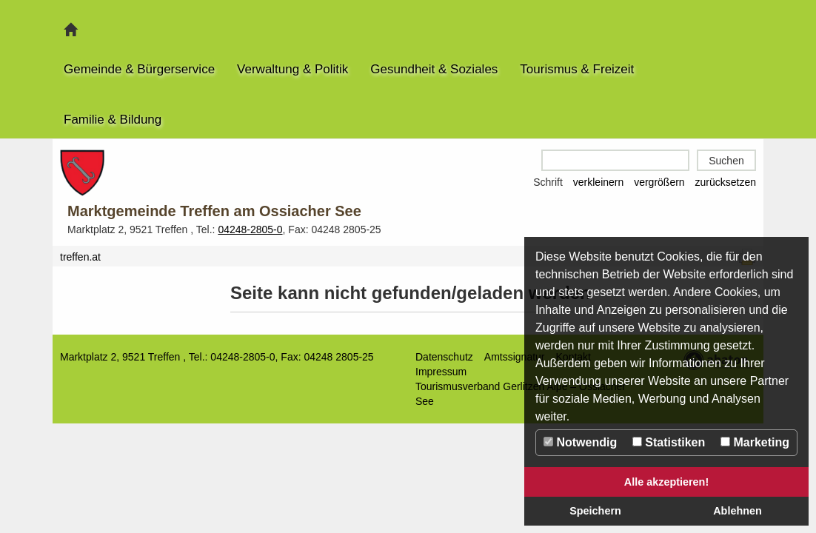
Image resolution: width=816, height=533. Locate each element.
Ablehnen (737, 511)
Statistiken (668, 442)
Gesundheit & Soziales (434, 69)
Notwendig (580, 442)
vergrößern (659, 182)
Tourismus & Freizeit (577, 69)
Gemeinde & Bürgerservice (139, 69)
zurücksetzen (725, 182)
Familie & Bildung (112, 120)
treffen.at (80, 257)
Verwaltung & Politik (292, 69)
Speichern (595, 511)
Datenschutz (444, 357)
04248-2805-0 (250, 229)
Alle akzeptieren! (666, 482)
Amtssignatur (514, 357)
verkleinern (598, 182)
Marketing (754, 442)
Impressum (440, 372)
